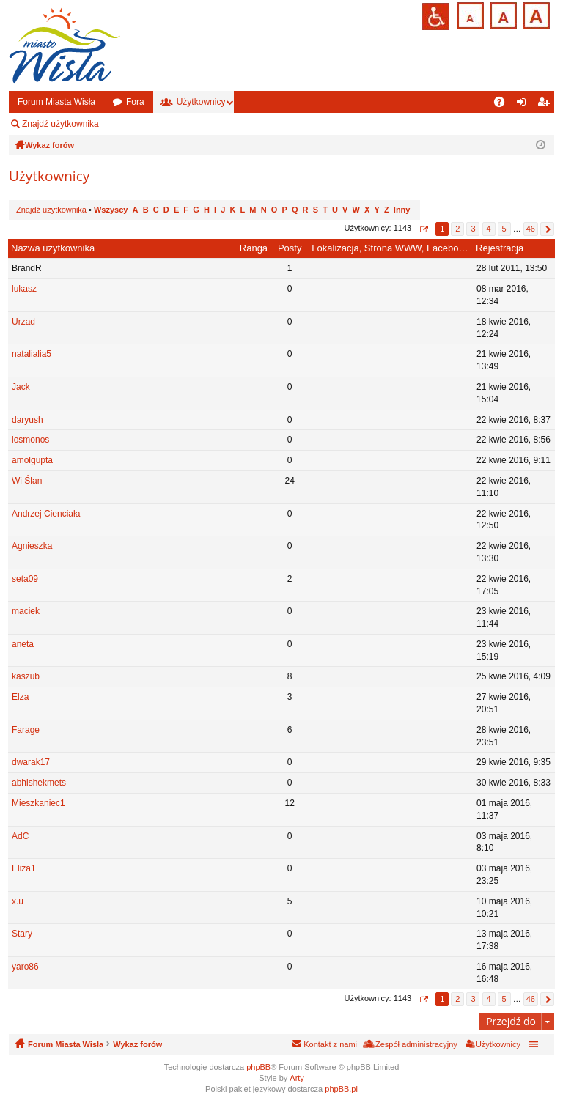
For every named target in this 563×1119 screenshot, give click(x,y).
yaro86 (25, 966)
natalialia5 (31, 354)
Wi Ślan (27, 481)
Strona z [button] (423, 229)
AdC (20, 836)
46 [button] (530, 228)
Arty (297, 1078)
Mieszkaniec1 (38, 803)
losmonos (30, 440)
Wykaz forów (137, 1044)
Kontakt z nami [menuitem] (330, 1044)
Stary (22, 933)
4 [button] (488, 228)
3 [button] (473, 228)
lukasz (24, 289)
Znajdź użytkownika (60, 124)
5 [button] (504, 228)
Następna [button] (547, 229)
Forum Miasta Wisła (56, 102)
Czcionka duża (535, 14)
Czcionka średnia (502, 14)
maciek (26, 611)
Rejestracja (499, 248)
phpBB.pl (341, 1089)
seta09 (25, 579)
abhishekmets (39, 783)
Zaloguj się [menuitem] (524, 105)
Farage (26, 730)
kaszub (26, 676)
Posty (290, 248)
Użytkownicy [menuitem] (498, 1044)
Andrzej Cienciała (46, 514)
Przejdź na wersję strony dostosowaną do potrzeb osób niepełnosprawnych (435, 16)
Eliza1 (24, 868)
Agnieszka (32, 546)
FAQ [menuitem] (504, 105)
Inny (402, 209)
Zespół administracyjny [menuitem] (165, 124)
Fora (135, 102)
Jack (21, 387)
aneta (23, 644)
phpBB (258, 1067)
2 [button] (457, 228)
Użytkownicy (201, 102)
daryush (27, 420)
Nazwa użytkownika (53, 248)
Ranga (254, 248)
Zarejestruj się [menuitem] (546, 105)
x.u (17, 901)
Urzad (23, 322)
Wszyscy (111, 209)
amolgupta (32, 460)
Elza (20, 697)
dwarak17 (31, 762)
